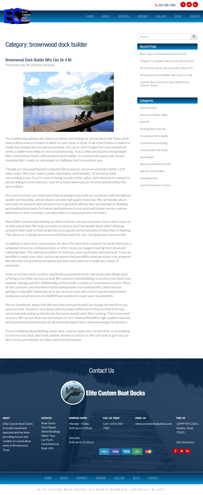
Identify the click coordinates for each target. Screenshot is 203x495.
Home (89, 16)
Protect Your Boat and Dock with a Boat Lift (166, 68)
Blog (178, 16)
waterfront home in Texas (155, 185)
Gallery (161, 16)
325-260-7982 (167, 5)
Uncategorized (149, 178)
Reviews (143, 16)
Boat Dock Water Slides (154, 114)
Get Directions (185, 442)
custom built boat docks (154, 150)
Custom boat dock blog (153, 143)
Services (123, 16)
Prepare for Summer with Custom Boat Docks (167, 60)
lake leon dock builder (152, 171)
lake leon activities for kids (155, 164)
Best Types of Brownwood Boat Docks (163, 53)
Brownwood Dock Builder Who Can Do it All (38, 59)
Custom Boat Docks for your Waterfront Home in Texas (164, 84)
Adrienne (48, 65)
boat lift (144, 121)
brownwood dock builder (154, 135)
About (106, 16)
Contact (195, 16)
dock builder (147, 157)
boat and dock (148, 107)
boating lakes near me (153, 128)
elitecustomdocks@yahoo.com (153, 423)
